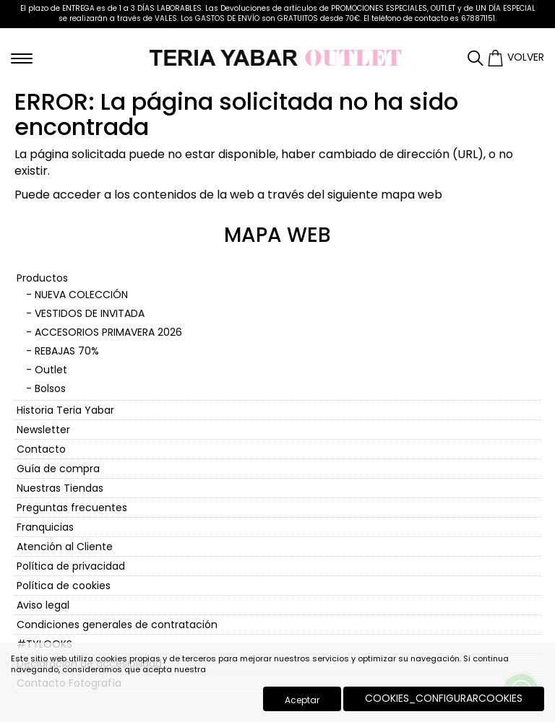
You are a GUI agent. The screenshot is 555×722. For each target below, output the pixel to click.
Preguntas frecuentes (72, 507)
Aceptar (302, 700)
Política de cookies (64, 585)
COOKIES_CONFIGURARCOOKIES (443, 698)
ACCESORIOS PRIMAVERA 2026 (108, 332)
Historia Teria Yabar (65, 410)
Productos (42, 278)
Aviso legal (43, 605)
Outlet (51, 369)
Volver (525, 57)
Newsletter (43, 429)
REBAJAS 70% (67, 351)
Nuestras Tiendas (60, 488)
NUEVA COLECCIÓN (81, 294)
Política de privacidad (71, 566)
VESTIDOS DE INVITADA (90, 313)
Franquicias (45, 527)
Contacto (41, 449)
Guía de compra (58, 468)
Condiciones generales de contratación (117, 624)
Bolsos (50, 388)
